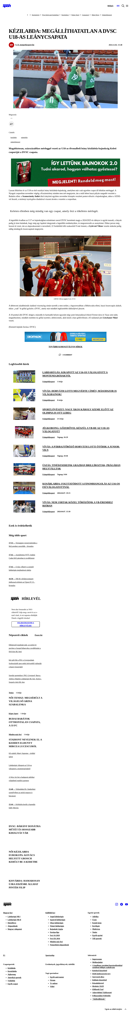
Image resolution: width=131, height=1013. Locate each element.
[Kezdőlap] (7, 6)
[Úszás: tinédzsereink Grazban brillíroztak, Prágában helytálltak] (24, 475)
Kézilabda (11, 968)
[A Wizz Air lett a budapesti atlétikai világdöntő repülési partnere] (26, 779)
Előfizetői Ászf (97, 989)
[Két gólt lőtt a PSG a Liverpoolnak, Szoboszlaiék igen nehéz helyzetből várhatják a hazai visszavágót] (26, 663)
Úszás (94, 920)
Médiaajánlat (97, 962)
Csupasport (85, 15)
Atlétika (95, 917)
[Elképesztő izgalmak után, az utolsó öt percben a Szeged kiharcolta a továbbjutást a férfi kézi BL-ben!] (26, 648)
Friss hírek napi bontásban (50, 15)
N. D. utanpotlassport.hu (24, 45)
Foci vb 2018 (55, 935)
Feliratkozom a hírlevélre (25, 624)
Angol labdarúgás (57, 917)
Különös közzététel (99, 980)
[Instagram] (116, 904)
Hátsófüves (12, 923)
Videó (52, 986)
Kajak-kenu (97, 923)
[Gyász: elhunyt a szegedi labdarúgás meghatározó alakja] (26, 568)
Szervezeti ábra (98, 977)
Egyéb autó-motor (57, 977)
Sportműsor (65, 15)
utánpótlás (24, 137)
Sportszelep (49, 955)
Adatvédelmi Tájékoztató (102, 993)
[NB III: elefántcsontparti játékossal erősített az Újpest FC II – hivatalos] (26, 582)
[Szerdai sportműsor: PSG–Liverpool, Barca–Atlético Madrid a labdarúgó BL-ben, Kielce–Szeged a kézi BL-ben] (26, 678)
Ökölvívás (96, 929)
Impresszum (97, 959)
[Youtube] (126, 904)
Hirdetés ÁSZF (98, 986)
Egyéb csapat (13, 984)
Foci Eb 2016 (55, 938)
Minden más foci (15, 734)
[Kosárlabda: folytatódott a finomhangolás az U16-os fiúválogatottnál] (24, 493)
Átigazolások (13, 926)
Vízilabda (11, 981)
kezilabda (14, 137)
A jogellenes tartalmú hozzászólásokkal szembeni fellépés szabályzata (107, 966)
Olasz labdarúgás (56, 923)
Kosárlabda (12, 971)
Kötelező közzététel (99, 971)
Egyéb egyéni (97, 935)
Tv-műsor (54, 983)
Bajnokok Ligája (56, 929)
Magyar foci (7, 913)
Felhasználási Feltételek (101, 996)
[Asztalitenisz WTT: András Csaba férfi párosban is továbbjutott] (26, 556)
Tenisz (11, 693)
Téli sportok (97, 938)
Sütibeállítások (99, 999)
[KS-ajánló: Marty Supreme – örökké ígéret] (26, 755)
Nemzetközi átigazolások (59, 945)
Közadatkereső (98, 983)
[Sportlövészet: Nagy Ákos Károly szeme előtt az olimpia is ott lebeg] (24, 419)
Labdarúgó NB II (14, 920)
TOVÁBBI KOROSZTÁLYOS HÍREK (65, 347)
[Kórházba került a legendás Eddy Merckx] (26, 806)
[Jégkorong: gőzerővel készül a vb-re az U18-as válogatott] (24, 438)
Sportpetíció (35, 15)
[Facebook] (121, 904)
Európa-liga (54, 932)
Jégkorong (12, 974)
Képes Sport (75, 15)
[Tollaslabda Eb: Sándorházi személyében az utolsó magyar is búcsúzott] (26, 792)
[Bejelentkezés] (110, 6)
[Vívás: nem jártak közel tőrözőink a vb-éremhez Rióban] (24, 512)
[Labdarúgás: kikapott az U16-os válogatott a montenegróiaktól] (24, 382)
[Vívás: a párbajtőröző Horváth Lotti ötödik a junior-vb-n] (24, 456)
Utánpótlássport (107, 15)
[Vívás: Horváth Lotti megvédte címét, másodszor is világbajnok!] (24, 401)
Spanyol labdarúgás (57, 920)
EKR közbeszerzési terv (101, 974)
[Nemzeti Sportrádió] (118, 6)
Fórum (52, 980)
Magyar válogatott (15, 929)
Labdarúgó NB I (14, 917)
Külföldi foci (50, 913)
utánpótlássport (15, 142)
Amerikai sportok (14, 977)
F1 (4, 955)
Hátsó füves (95, 15)
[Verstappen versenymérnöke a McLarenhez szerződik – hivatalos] (26, 545)
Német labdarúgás (57, 926)
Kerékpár (96, 926)
